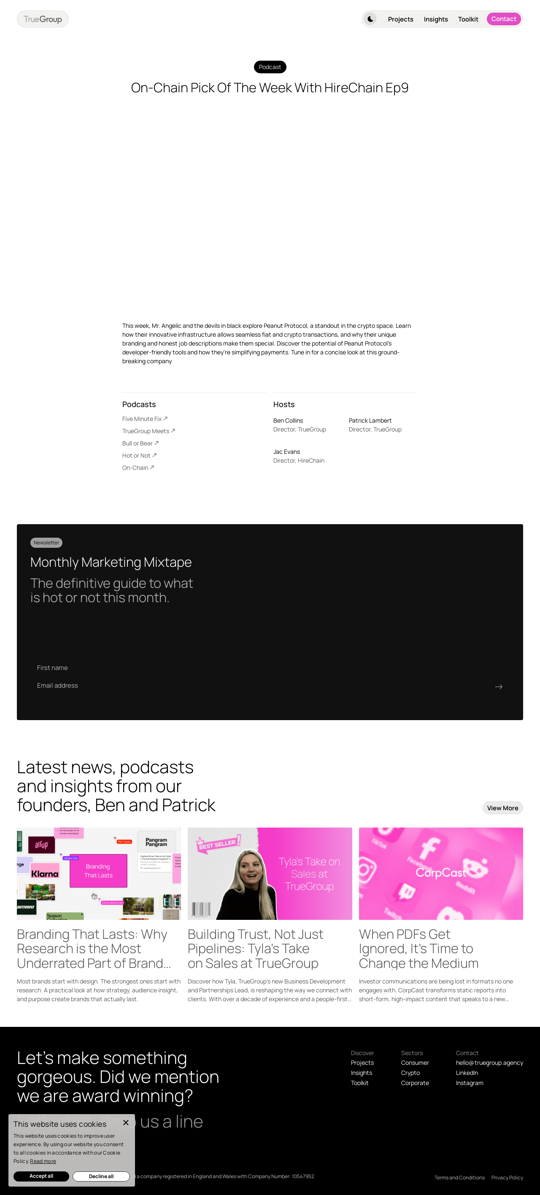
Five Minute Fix (142, 419)
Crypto (410, 1073)
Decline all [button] (101, 1176)
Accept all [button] (41, 1175)
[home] (42, 19)
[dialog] (71, 1150)
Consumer (415, 1062)
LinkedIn (467, 1073)
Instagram (469, 1083)
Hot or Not (136, 455)
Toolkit (468, 19)
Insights (436, 19)
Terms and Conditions (460, 1177)
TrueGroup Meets (145, 431)
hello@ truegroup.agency (489, 1062)
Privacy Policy (507, 1177)
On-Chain (135, 468)
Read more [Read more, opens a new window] (43, 1161)
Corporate (415, 1083)
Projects (400, 19)
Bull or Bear (137, 443)
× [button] (125, 1123)
